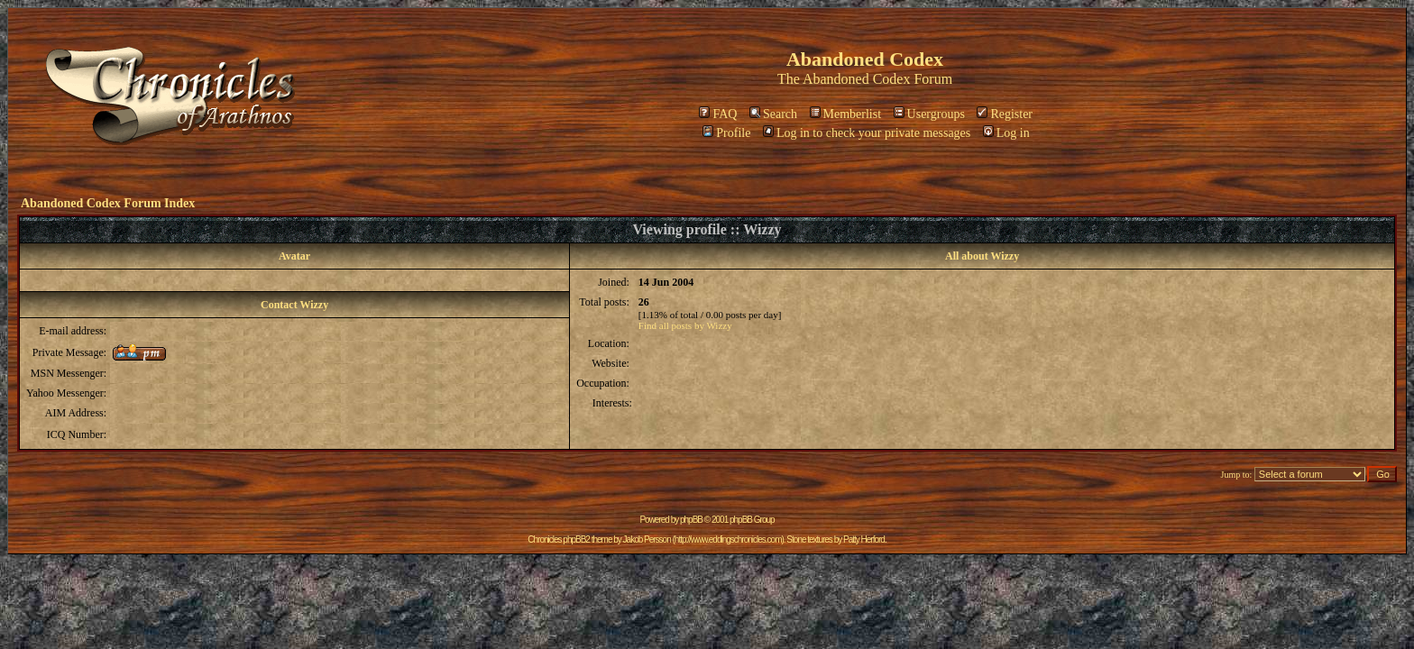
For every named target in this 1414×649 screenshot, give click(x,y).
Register (1005, 114)
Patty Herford (864, 539)
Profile (726, 133)
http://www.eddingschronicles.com (728, 539)
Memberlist (846, 114)
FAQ (718, 114)
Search (773, 114)
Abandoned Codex (857, 79)
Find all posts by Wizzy (685, 325)
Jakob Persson (647, 539)
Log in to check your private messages (866, 133)
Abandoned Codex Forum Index (108, 203)
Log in (1006, 133)
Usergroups (929, 114)
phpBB (691, 520)
